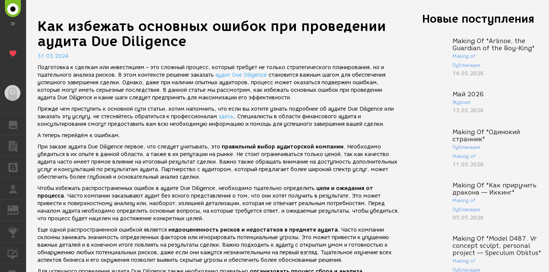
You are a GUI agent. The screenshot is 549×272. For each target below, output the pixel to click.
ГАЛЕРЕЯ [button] (17, 124)
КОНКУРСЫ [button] (17, 231)
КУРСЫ (17, 252)
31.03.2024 (52, 56)
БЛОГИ (17, 166)
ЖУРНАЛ (17, 209)
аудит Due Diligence (241, 75)
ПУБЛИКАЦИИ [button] (17, 145)
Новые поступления (478, 18)
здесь (226, 116)
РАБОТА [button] (17, 188)
